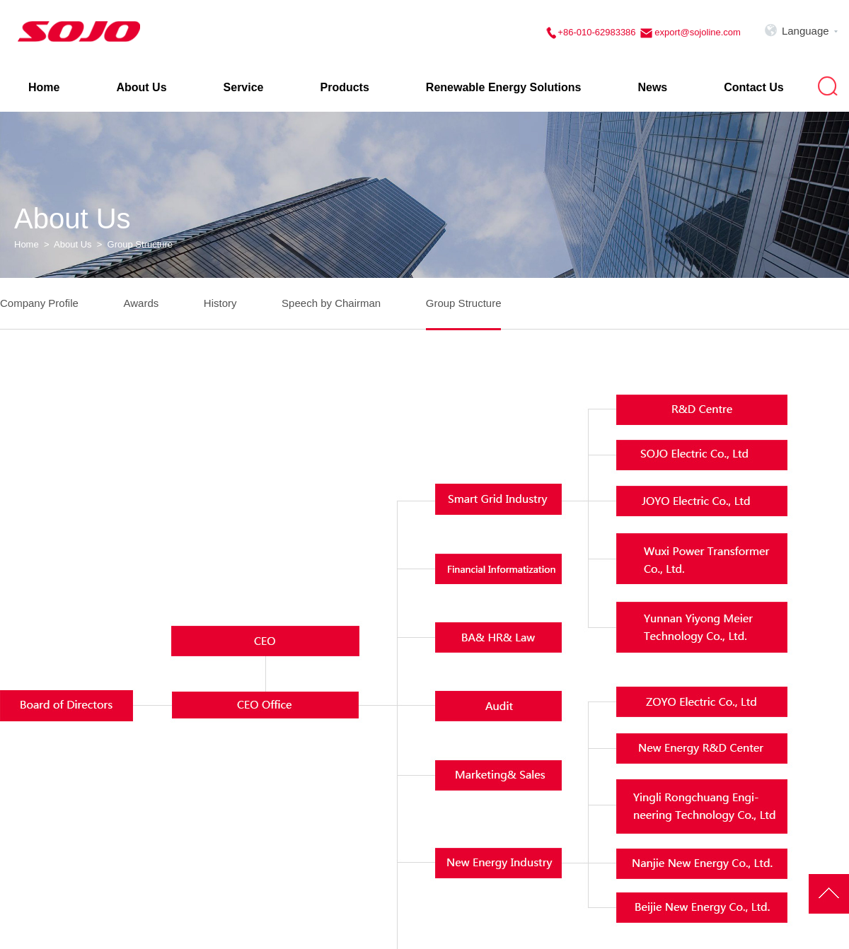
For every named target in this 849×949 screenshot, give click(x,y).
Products (344, 87)
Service (244, 87)
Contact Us (753, 87)
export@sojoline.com (696, 32)
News (652, 87)
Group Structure (464, 303)
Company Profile (39, 303)
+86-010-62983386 (596, 32)
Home (43, 87)
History (220, 303)
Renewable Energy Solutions (504, 87)
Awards (140, 303)
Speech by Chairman (331, 303)
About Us (141, 87)
